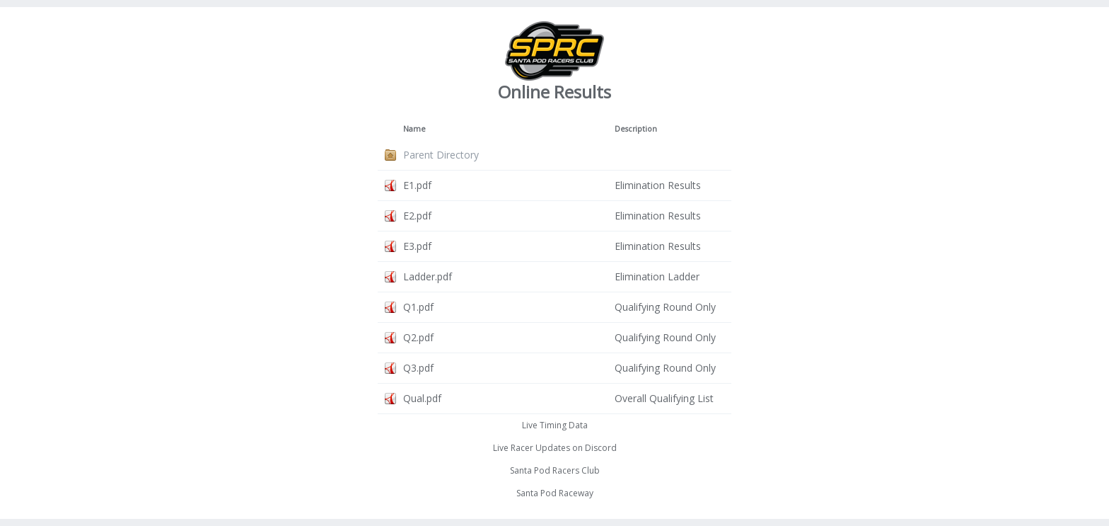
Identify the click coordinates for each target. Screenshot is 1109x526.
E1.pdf (417, 185)
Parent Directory (441, 154)
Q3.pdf (418, 368)
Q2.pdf (418, 337)
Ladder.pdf (427, 276)
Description (636, 129)
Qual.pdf (422, 398)
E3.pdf (417, 246)
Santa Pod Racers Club (555, 470)
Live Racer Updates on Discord (555, 448)
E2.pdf (417, 215)
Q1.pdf (418, 307)
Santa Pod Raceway (554, 493)
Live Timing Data (555, 425)
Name (414, 129)
